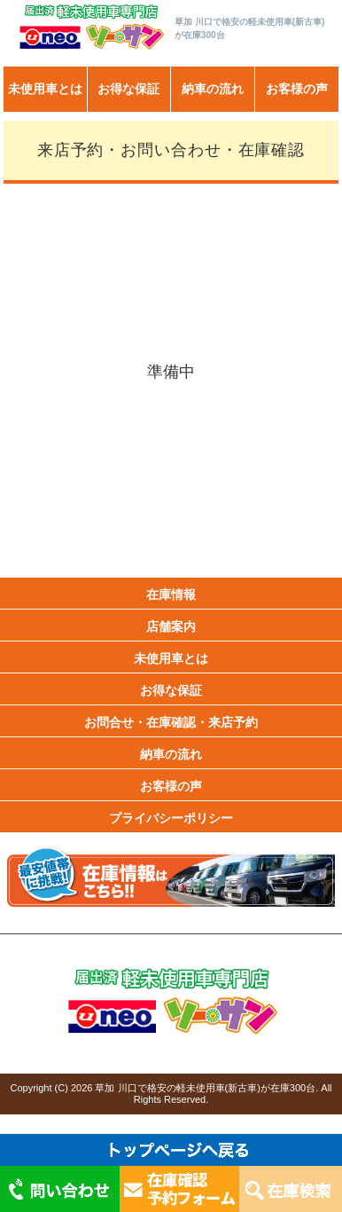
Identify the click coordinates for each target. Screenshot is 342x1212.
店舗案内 (171, 626)
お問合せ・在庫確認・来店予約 (171, 722)
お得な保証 (128, 89)
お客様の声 (297, 89)
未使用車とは (45, 89)
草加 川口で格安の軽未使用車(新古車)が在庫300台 (205, 1087)
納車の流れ (213, 89)
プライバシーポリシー (171, 818)
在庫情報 (171, 594)
